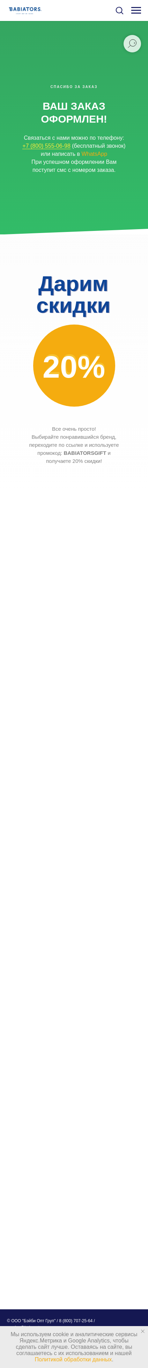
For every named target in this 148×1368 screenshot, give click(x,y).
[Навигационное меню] (136, 10)
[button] (119, 10)
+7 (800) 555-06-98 (46, 146)
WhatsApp (94, 154)
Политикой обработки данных (73, 1359)
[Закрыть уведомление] (142, 1331)
